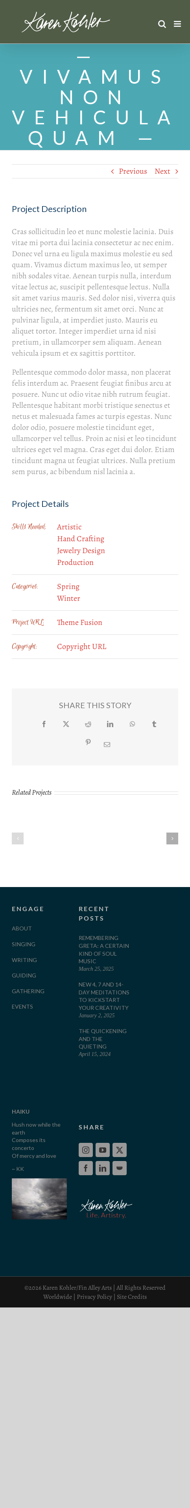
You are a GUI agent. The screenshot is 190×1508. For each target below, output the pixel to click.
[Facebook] (86, 1168)
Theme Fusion (79, 622)
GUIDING (24, 975)
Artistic (69, 526)
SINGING (23, 944)
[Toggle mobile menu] (178, 24)
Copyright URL (81, 646)
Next (162, 171)
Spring (68, 586)
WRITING (24, 960)
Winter (68, 598)
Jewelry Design (81, 550)
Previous (133, 171)
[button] (18, 838)
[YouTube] (103, 1150)
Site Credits (132, 1296)
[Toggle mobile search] (162, 24)
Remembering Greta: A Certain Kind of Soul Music (104, 949)
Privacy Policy (94, 1296)
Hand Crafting (80, 538)
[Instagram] (86, 1150)
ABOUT (22, 928)
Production (75, 562)
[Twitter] (120, 1150)
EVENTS (22, 1006)
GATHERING (28, 991)
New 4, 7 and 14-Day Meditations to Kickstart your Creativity (104, 996)
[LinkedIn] (103, 1168)
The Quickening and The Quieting (103, 1039)
